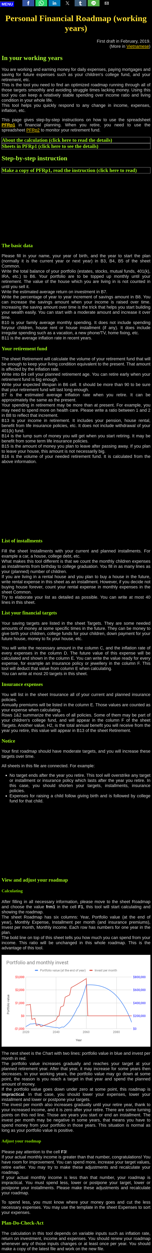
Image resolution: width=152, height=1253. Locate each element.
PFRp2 (33, 130)
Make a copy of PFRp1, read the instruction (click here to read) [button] (69, 170)
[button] (28, 3)
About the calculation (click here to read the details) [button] (57, 140)
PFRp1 (8, 124)
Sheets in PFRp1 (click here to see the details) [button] (50, 146)
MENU (7, 4)
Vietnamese (137, 46)
